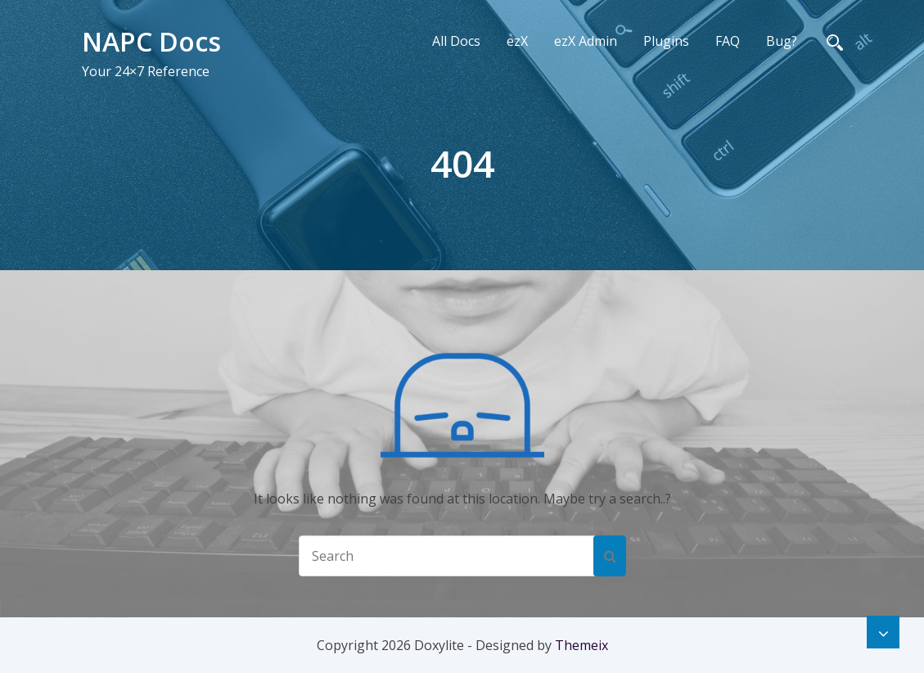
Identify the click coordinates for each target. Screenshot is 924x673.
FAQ (727, 41)
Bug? (781, 41)
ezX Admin (585, 41)
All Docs (456, 41)
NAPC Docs (151, 41)
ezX (517, 41)
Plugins (666, 41)
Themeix (581, 645)
